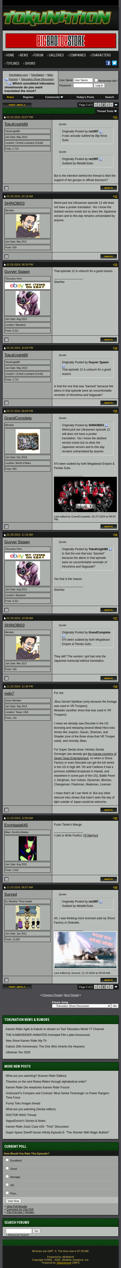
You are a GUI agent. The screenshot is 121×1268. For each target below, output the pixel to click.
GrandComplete (18, 418)
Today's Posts (85, 97)
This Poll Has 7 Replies (20, 1212)
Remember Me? (106, 80)
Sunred (10, 894)
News (24, 55)
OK (12, 1185)
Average (15, 1177)
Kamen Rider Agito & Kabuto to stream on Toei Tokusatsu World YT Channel (55, 1029)
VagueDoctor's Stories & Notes (25, 1121)
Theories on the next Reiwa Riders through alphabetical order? (46, 1081)
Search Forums (16, 1222)
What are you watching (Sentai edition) (31, 1109)
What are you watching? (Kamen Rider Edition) (36, 1076)
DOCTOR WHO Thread (21, 1115)
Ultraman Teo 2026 (18, 1052)
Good (13, 1168)
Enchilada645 (16, 825)
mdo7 (9, 693)
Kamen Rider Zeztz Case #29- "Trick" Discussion (37, 1126)
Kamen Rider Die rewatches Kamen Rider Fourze (37, 1087)
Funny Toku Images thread (23, 1103)
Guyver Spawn (17, 272)
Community (54, 97)
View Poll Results (17, 1206)
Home (10, 55)
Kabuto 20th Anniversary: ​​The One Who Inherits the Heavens (45, 1046)
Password (65, 85)
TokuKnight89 (16, 124)
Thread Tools (105, 111)
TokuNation (37, 74)
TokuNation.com (18, 74)
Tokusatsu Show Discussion (37, 79)
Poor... (14, 1193)
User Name (66, 80)
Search (109, 97)
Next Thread (71, 995)
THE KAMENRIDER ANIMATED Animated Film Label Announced (48, 1035)
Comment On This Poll (20, 1209)
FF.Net (87, 835)
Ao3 (95, 835)
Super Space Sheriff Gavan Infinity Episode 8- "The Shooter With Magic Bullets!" (57, 1132)
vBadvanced (63, 1262)
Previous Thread (52, 995)
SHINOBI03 (14, 203)
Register (28, 97)
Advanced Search (18, 1234)
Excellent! (16, 1160)
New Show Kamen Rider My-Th (26, 1040)
